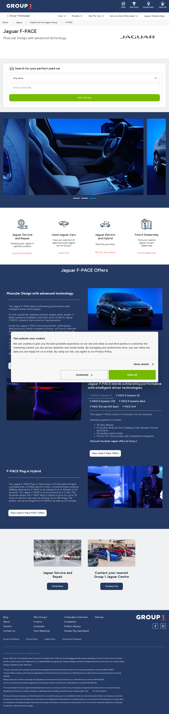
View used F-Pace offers (105, 453)
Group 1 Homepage (18, 15)
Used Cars (63, 253)
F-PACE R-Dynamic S (101, 395)
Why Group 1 (40, 617)
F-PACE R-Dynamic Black (132, 401)
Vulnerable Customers (76, 617)
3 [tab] (92, 199)
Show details (141, 364)
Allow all (132, 374)
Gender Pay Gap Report (76, 631)
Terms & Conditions (11, 639)
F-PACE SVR (129, 406)
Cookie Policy (49, 639)
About (6, 621)
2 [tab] (84, 199)
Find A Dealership (146, 253)
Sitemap (99, 617)
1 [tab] (76, 199)
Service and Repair (22, 253)
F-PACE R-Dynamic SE (128, 395)
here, (72, 658)
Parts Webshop (42, 631)
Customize (84, 374)
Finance (38, 621)
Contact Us (111, 586)
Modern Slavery (72, 626)
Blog (5, 617)
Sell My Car (95, 16)
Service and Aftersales (121, 16)
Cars (62, 16)
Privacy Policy (32, 639)
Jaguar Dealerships (152, 16)
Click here (57, 586)
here (90, 691)
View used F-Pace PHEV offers (27, 513)
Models (77, 16)
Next (161, 157)
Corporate (39, 626)
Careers (7, 626)
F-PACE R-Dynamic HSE (102, 401)
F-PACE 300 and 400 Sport (104, 406)
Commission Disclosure (71, 639)
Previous (7, 157)
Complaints (70, 621)
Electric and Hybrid (105, 252)
